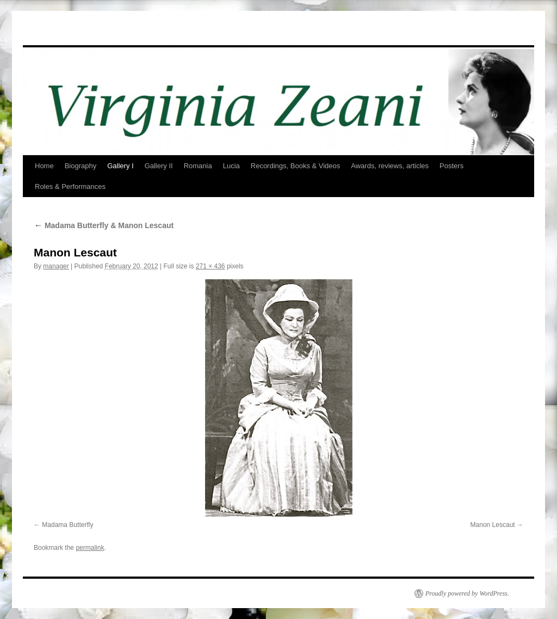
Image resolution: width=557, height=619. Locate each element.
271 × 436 (210, 266)
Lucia (231, 166)
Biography (81, 166)
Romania (198, 166)
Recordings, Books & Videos (296, 166)
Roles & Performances (70, 186)
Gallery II (159, 166)
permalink (90, 547)
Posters (451, 166)
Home (44, 166)
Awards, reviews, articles (390, 166)
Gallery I (120, 166)
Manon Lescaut (493, 525)
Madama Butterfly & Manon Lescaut (104, 225)
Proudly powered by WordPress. (467, 593)
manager (56, 266)
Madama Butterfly (67, 525)
